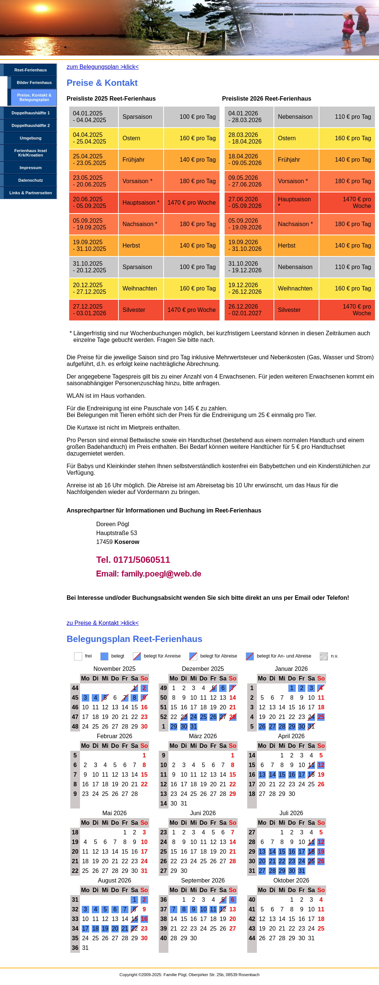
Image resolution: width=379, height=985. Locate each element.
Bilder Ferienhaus (34, 82)
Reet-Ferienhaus (30, 70)
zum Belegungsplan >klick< (103, 67)
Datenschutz (31, 180)
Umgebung (30, 138)
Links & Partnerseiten (30, 193)
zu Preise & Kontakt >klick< (103, 623)
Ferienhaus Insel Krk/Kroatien (30, 152)
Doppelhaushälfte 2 (30, 125)
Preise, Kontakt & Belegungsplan (34, 97)
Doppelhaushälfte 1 (30, 113)
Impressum (31, 167)
